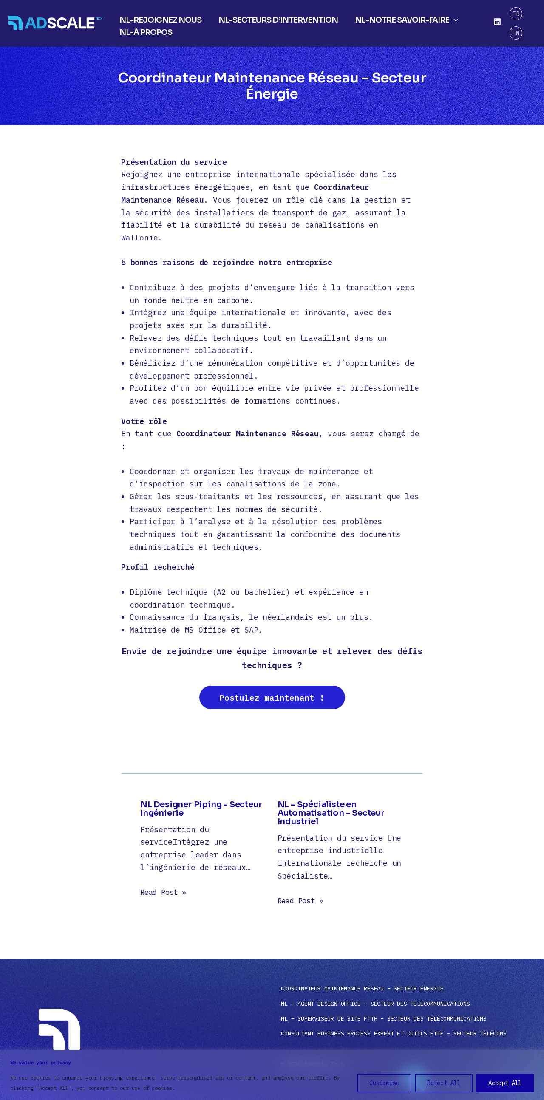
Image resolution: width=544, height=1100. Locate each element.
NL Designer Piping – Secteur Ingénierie (186, 810)
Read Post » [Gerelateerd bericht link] (165, 894)
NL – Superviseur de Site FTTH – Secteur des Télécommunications (384, 1018)
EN (515, 28)
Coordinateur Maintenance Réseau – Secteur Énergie (362, 989)
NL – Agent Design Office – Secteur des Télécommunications (375, 1003)
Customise (384, 1083)
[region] (272, 1075)
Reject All (443, 1083)
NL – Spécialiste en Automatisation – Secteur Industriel (333, 815)
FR (515, 18)
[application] (449, 17)
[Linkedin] (497, 22)
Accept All (504, 1083)
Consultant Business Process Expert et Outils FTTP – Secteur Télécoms (393, 1033)
